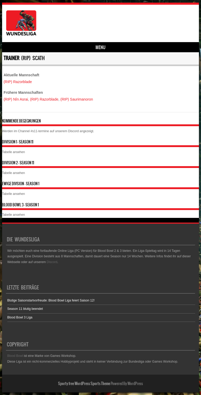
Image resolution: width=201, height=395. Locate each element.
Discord (73, 131)
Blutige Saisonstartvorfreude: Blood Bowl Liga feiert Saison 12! (51, 300)
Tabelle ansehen (13, 152)
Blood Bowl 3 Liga (19, 317)
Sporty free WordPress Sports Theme (84, 383)
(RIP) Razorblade (18, 82)
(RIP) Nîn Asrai (16, 99)
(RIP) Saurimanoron (76, 99)
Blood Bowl (15, 356)
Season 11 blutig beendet (25, 309)
